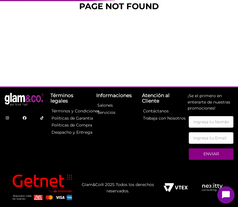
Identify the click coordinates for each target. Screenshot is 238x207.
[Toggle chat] (226, 195)
